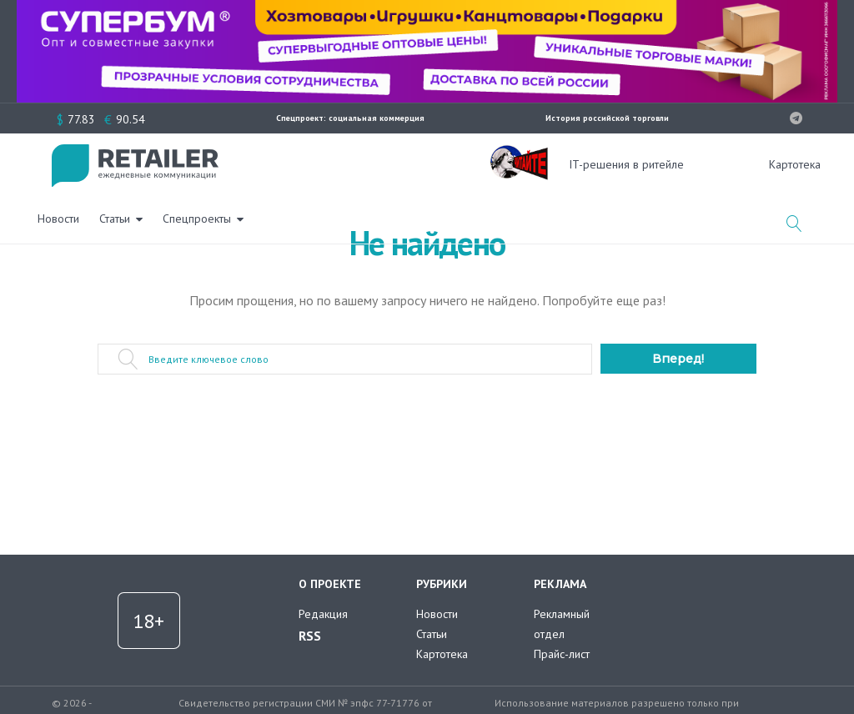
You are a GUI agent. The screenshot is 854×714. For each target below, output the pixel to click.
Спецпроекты (398, 162)
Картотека (442, 653)
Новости (259, 162)
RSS (310, 635)
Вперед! (678, 358)
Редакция (323, 613)
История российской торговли (607, 118)
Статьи (315, 162)
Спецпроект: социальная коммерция (350, 118)
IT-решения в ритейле (626, 164)
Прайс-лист (562, 653)
